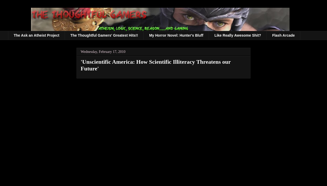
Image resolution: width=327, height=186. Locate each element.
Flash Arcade (283, 35)
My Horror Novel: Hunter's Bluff (176, 35)
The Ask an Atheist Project (36, 35)
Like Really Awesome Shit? (237, 35)
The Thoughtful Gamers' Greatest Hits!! (104, 35)
